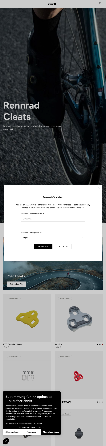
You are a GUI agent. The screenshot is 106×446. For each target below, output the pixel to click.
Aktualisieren (43, 246)
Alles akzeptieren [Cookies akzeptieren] (35, 432)
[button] (5, 441)
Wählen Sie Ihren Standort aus (32, 214)
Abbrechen (63, 246)
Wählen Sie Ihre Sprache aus (31, 233)
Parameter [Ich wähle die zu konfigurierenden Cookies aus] (16, 432)
